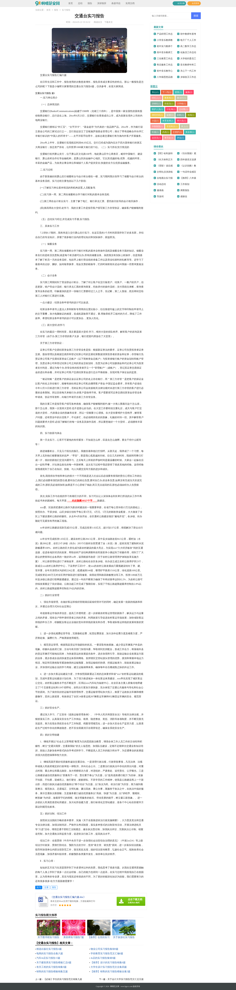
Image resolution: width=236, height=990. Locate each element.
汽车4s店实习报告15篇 (48, 958)
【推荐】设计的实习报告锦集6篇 (108, 962)
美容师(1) (191, 132)
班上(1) (186, 126)
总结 (80, 3)
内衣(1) (166, 132)
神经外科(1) (158, 115)
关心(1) (155, 92)
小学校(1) (183, 103)
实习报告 (66, 10)
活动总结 (161, 184)
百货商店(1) (173, 126)
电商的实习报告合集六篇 (49, 953)
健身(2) (190, 92)
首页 (70, 3)
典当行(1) (183, 98)
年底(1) (155, 132)
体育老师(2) (169, 120)
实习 (39, 887)
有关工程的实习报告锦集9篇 (51, 967)
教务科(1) (170, 98)
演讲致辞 (101, 3)
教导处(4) (170, 138)
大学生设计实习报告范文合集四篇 (109, 967)
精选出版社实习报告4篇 (49, 949)
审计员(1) (183, 120)
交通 (46, 887)
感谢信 (183, 196)
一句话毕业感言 (188, 172)
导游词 (160, 196)
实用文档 (130, 3)
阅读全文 (98, 22)
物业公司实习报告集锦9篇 (104, 949)
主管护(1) (178, 132)
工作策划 (184, 184)
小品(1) (155, 120)
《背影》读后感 (165, 165)
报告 (90, 3)
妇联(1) (181, 115)
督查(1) (179, 92)
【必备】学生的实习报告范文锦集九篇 (63, 979)
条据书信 (115, 3)
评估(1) (181, 138)
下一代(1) (167, 92)
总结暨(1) (185, 109)
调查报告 (184, 190)
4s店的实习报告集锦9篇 (103, 958)
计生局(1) (172, 109)
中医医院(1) (158, 126)
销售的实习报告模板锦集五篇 (52, 971)
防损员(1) (170, 103)
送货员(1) (156, 138)
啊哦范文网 (114, 986)
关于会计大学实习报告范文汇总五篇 (125, 979)
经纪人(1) (156, 98)
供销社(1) (156, 103)
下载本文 (108, 22)
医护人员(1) (158, 109)
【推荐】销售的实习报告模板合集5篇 (110, 971)
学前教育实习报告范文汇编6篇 (107, 953)
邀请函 (160, 190)
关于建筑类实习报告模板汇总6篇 (53, 962)
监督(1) (171, 115)
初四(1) (192, 115)
